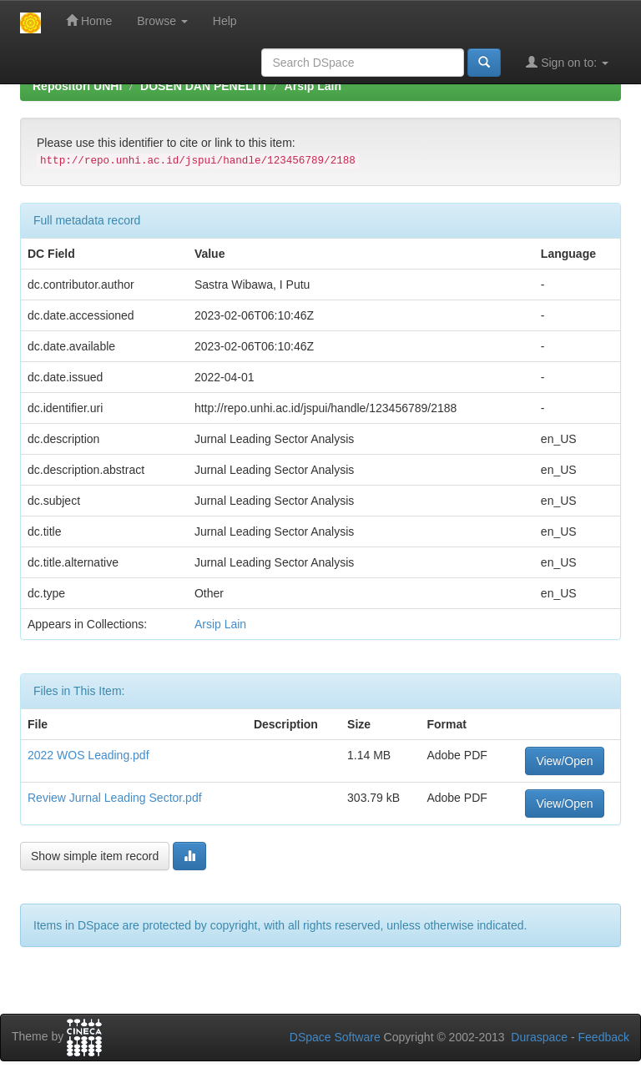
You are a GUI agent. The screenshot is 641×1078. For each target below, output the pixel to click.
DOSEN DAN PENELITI (203, 86)
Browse (162, 21)
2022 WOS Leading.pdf (88, 755)
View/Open (564, 761)
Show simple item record (95, 856)
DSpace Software (335, 1037)
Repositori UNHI (77, 86)
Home (89, 20)
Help (225, 21)
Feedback (603, 1037)
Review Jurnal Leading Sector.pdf (115, 797)
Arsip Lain (313, 86)
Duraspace (539, 1037)
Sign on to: (567, 62)
